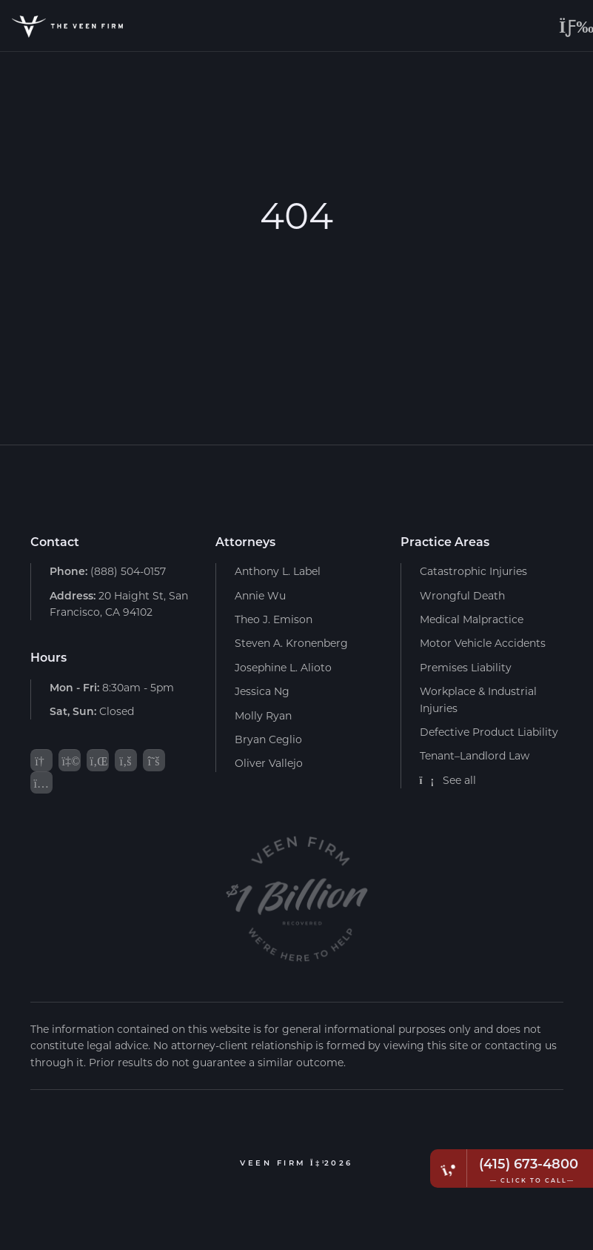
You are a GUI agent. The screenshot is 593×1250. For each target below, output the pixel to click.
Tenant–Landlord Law (474, 755)
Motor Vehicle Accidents (483, 643)
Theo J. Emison (273, 619)
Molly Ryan (263, 715)
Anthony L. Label (278, 571)
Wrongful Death (462, 595)
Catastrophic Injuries (473, 571)
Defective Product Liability (489, 732)
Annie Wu (260, 595)
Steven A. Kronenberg (291, 643)
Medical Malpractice (471, 619)
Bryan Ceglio (268, 739)
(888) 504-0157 (108, 571)
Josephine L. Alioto (283, 667)
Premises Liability (466, 667)
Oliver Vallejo (269, 763)
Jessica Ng (262, 691)
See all (448, 780)
